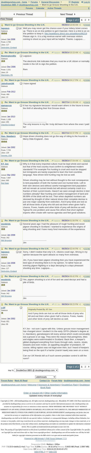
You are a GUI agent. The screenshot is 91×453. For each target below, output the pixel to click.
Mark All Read (21, 380)
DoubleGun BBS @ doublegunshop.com (19, 5)
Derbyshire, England (9, 47)
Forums (34, 2)
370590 (87, 80)
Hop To (11, 370)
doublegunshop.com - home (14, 2)
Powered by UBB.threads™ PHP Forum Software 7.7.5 (45, 438)
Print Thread (6, 19)
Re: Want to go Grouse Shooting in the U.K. (27, 52)
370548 (87, 25)
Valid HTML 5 (39, 452)
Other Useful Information (56, 393)
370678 (87, 102)
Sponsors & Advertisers (49, 385)
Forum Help (56, 380)
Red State (5, 183)
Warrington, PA (7, 75)
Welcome (32, 385)
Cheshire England (8, 125)
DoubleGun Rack (70, 385)
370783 (87, 221)
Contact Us (45, 380)
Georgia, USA (6, 155)
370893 (87, 304)
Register (73, 2)
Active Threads (55, 8)
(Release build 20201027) (45, 440)
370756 (87, 161)
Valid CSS (53, 452)
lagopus (55, 53)
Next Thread (68, 14)
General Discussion (50, 2)
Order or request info (33, 393)
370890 (87, 276)
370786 (87, 249)
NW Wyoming (6, 240)
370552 (87, 53)
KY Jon (56, 304)
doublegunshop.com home (13, 385)
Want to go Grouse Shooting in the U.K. (25, 25)
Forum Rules (7, 380)
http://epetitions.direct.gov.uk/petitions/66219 (66, 33)
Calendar (40, 8)
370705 (87, 133)
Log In (85, 2)
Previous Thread (23, 14)
